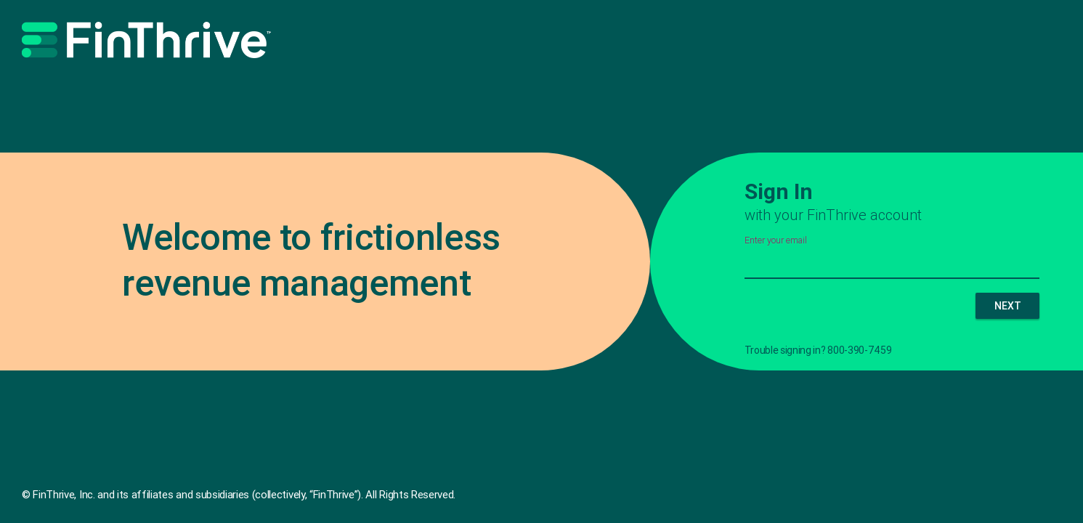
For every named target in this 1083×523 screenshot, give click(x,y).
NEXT (1007, 305)
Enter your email (776, 241)
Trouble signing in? (785, 350)
